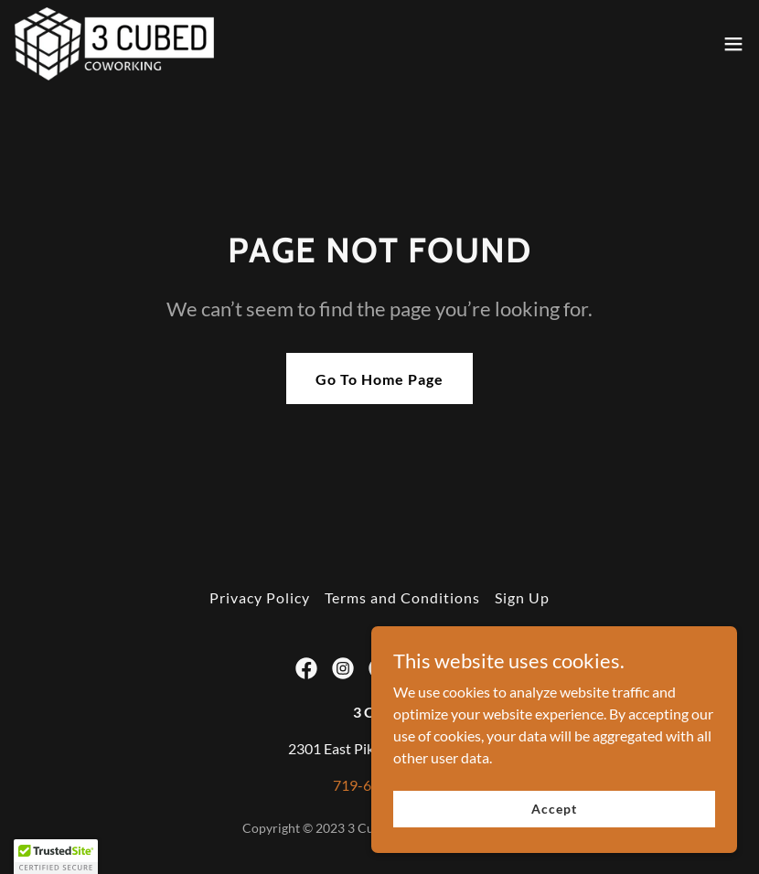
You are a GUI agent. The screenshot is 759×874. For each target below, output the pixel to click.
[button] (733, 44)
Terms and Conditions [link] (402, 597)
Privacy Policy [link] (259, 597)
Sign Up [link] (522, 597)
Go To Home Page (379, 379)
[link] (115, 43)
